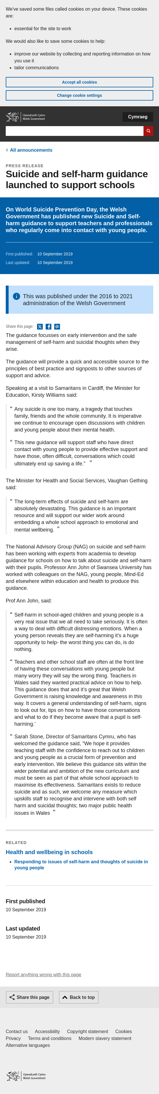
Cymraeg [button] (138, 116)
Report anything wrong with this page (43, 974)
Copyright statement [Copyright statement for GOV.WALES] (87, 1031)
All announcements (31, 150)
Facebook (48, 327)
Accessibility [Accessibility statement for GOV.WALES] (47, 1031)
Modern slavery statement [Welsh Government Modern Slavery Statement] (105, 1038)
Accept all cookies (79, 82)
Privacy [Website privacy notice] (13, 1038)
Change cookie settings (79, 95)
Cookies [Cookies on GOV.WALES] (123, 1031)
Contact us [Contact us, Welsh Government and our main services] (17, 1031)
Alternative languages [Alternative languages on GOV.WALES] (28, 1045)
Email (57, 327)
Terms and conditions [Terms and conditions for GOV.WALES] (49, 1038)
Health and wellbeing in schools (49, 852)
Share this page (33, 997)
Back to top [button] (82, 997)
